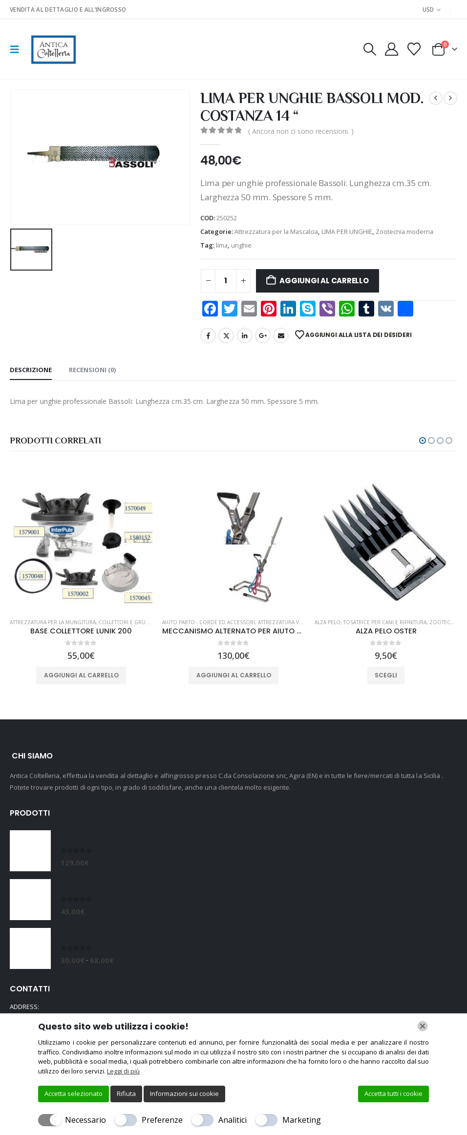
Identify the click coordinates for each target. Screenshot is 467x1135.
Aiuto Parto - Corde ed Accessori (208, 622)
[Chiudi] (422, 1026)
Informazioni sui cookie (184, 1093)
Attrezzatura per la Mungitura (53, 622)
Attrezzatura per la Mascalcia (276, 231)
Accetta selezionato (73, 1093)
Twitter (226, 335)
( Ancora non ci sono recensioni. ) (301, 131)
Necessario (85, 1119)
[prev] (436, 98)
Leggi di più (123, 1071)
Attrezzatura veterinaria (292, 622)
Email (281, 335)
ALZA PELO (327, 622)
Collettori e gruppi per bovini (140, 622)
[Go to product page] (81, 539)
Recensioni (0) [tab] (92, 369)
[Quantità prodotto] (225, 281)
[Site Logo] (52, 49)
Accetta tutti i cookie (393, 1093)
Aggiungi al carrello (324, 280)
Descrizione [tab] (31, 369)
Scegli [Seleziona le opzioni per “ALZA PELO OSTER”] (386, 675)
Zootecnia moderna (404, 231)
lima (222, 245)
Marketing (301, 1119)
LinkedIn (245, 335)
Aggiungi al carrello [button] (81, 675)
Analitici (232, 1119)
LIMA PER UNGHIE (346, 231)
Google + (263, 335)
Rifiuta (126, 1093)
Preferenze (162, 1119)
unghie (241, 245)
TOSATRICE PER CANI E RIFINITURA (384, 622)
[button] (17, 49)
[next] (450, 98)
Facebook (208, 335)
